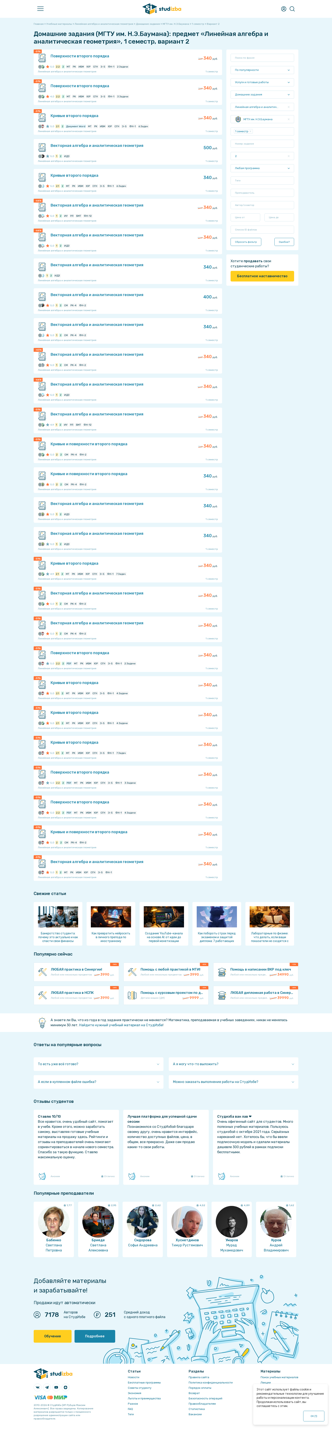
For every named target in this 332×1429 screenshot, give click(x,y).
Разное (133, 1403)
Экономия (134, 1393)
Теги (131, 1414)
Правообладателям (202, 1403)
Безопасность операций (205, 1398)
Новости (133, 1377)
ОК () (313, 1416)
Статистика (197, 1409)
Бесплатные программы (144, 1382)
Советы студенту (139, 1387)
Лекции (266, 1382)
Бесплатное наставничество (262, 276)
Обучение (52, 1336)
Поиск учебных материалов (279, 1377)
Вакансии (195, 1414)
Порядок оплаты (200, 1387)
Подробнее (95, 1336)
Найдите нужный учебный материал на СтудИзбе (121, 1025)
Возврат (194, 1393)
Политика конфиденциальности (211, 1382)
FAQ (130, 1409)
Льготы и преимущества (144, 1398)
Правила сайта (199, 1377)
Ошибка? (284, 241)
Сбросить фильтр (246, 241)
